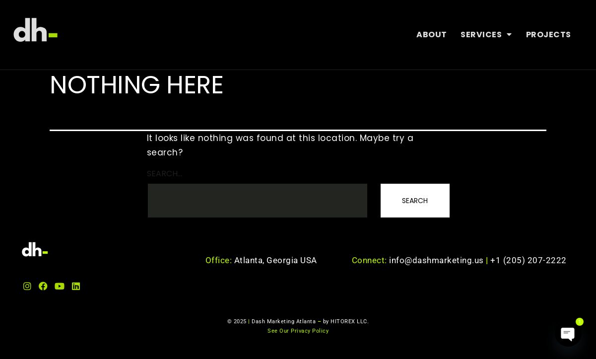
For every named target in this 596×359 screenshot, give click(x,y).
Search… (165, 173)
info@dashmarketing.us (439, 260)
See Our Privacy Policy (298, 331)
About (431, 34)
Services (486, 35)
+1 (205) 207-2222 (528, 260)
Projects (548, 34)
